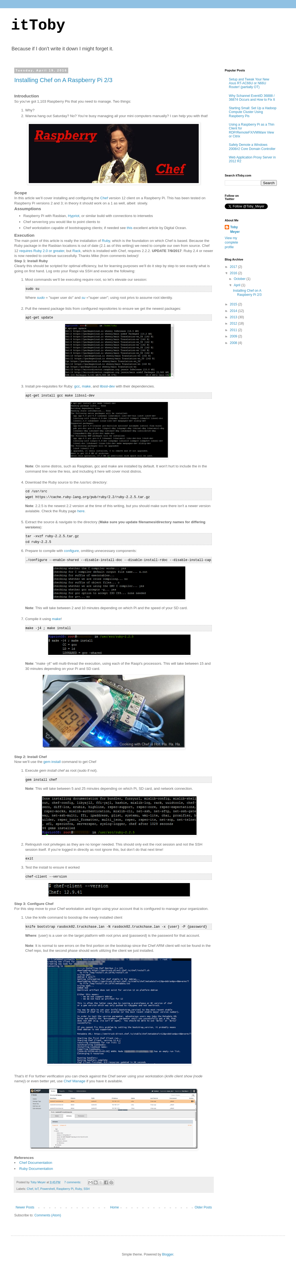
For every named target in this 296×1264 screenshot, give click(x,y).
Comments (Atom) (47, 1212)
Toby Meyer (235, 229)
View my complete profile (231, 242)
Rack (76, 251)
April (237, 285)
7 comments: (73, 1178)
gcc (77, 386)
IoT (37, 1185)
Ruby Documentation (36, 1165)
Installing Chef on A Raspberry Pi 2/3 (63, 80)
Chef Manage (74, 1077)
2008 (234, 343)
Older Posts (203, 1204)
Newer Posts (25, 1204)
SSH (87, 1185)
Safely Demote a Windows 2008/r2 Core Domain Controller (252, 147)
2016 (234, 273)
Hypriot (73, 216)
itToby (38, 25)
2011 (234, 330)
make (86, 386)
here (80, 510)
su (84, 297)
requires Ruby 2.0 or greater (41, 251)
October (240, 279)
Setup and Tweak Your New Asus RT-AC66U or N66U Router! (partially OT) (249, 83)
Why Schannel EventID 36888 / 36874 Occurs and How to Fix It (252, 98)
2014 (234, 311)
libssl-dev (107, 386)
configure (71, 549)
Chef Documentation (35, 1159)
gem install (52, 759)
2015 (234, 304)
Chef (104, 198)
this (130, 228)
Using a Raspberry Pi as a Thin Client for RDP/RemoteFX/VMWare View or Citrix (251, 130)
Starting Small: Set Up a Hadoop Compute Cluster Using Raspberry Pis (252, 112)
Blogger (167, 1251)
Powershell (47, 1185)
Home (114, 1204)
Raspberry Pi (64, 1185)
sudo (41, 297)
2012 (234, 323)
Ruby (106, 241)
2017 (234, 267)
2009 (234, 336)
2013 (234, 317)
